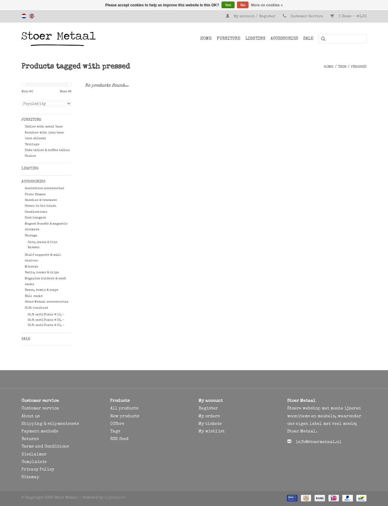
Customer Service (307, 16)
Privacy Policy (37, 470)
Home (206, 39)
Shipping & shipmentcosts (50, 424)
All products (124, 408)
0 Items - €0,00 (348, 16)
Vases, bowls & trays (41, 290)
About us (30, 416)
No (242, 5)
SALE (308, 39)
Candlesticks (36, 212)
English (31, 16)
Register (208, 408)
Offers (117, 424)
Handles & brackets (41, 200)
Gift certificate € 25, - (46, 320)
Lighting (255, 39)
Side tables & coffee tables (47, 150)
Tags (342, 67)
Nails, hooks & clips (42, 272)
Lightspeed (114, 498)
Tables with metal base (44, 126)
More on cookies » (267, 5)
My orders (209, 416)
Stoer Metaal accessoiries (46, 302)
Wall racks (34, 296)
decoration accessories (44, 188)
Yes (228, 5)
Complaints (34, 462)
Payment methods (39, 431)
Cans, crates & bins (42, 242)
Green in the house (40, 206)
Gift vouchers (36, 308)
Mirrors (31, 266)
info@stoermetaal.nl (319, 442)
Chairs (30, 156)
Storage (31, 235)
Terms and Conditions (45, 447)
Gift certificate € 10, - (46, 314)
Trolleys (32, 144)
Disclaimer (34, 454)
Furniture (228, 39)
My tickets (210, 424)
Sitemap (30, 477)
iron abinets (35, 138)
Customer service (40, 408)
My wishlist (212, 431)
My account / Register (251, 16)
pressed (359, 67)
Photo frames (35, 194)
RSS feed (119, 439)
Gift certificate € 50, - (46, 325)
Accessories (284, 39)
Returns (30, 439)
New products (124, 416)
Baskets (33, 247)
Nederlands (23, 16)
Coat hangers (35, 217)
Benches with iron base (44, 132)
